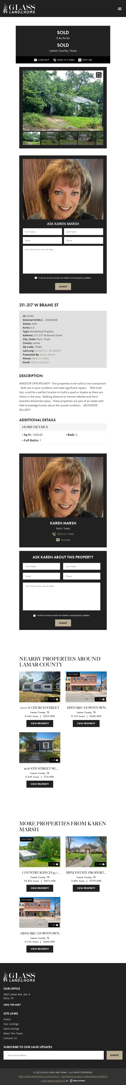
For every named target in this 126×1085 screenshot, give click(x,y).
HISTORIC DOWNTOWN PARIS (86, 708)
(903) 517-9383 (40, 358)
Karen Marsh (47, 354)
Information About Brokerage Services (84, 1076)
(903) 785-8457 (12, 1004)
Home (7, 1019)
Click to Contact (40, 362)
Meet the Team (13, 1033)
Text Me (63, 540)
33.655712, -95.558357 (48, 350)
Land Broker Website (53, 1080)
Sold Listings (11, 1028)
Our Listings (11, 1024)
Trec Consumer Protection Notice (39, 1076)
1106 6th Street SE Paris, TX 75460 (40, 769)
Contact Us (10, 1038)
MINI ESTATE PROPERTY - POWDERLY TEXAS (86, 873)
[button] (119, 8)
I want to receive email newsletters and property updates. (65, 277)
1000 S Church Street (39, 708)
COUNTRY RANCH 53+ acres (40, 873)
